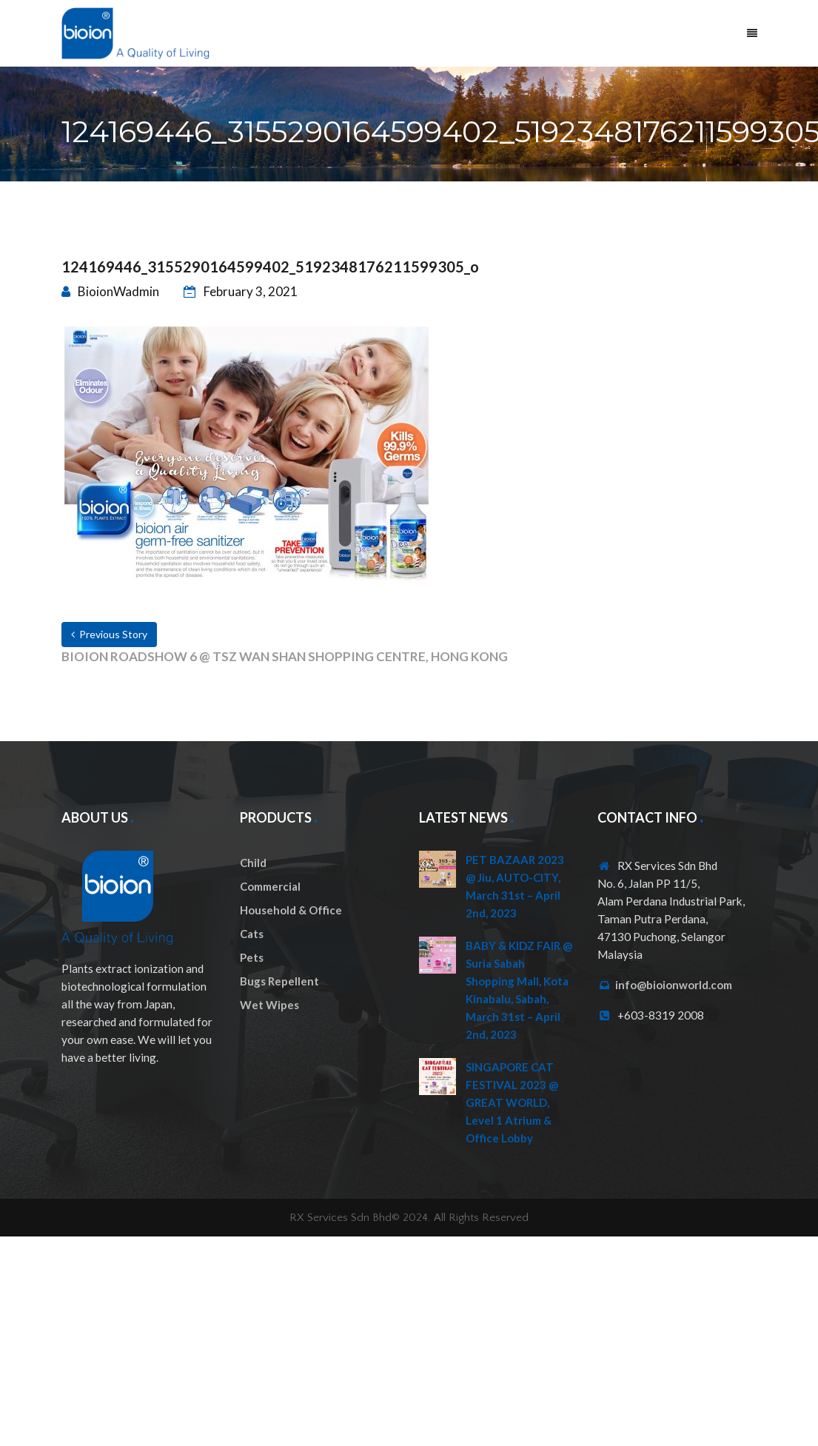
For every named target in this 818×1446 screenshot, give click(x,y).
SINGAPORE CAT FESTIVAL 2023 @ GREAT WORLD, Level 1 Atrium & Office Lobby (512, 1102)
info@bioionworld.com (673, 984)
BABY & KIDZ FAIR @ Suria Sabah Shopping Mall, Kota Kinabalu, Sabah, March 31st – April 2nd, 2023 (519, 990)
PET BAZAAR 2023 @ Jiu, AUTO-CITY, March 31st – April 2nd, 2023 (515, 886)
